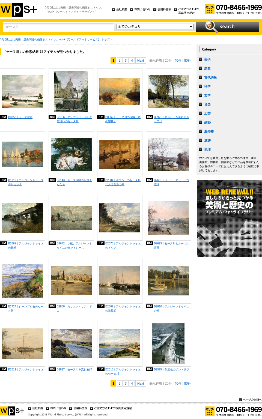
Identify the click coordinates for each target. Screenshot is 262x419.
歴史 (207, 68)
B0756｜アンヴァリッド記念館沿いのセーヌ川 (74, 119)
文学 (207, 95)
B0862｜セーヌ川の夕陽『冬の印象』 (123, 119)
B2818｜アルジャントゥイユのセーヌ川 (123, 371)
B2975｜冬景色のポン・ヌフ (171, 369)
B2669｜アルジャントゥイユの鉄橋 (25, 245)
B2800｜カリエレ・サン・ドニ (74, 308)
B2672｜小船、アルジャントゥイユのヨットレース (74, 245)
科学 (207, 86)
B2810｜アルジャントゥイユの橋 (171, 308)
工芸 (207, 113)
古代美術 (210, 77)
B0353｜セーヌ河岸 (20, 117)
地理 (207, 149)
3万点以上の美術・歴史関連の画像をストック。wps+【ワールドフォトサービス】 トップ (55, 39)
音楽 (207, 104)
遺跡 (207, 140)
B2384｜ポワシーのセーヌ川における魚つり (123, 182)
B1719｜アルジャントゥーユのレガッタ (25, 182)
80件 (187, 60)
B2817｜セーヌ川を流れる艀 (74, 369)
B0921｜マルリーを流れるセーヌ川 (171, 119)
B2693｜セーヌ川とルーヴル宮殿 (171, 245)
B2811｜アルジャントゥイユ (25, 369)
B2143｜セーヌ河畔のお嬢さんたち (74, 182)
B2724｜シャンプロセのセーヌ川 (25, 308)
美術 (207, 59)
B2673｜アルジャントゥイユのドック (123, 245)
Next (140, 60)
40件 (177, 60)
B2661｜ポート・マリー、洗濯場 (171, 182)
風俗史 (209, 131)
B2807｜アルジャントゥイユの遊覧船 (123, 308)
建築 (207, 122)
